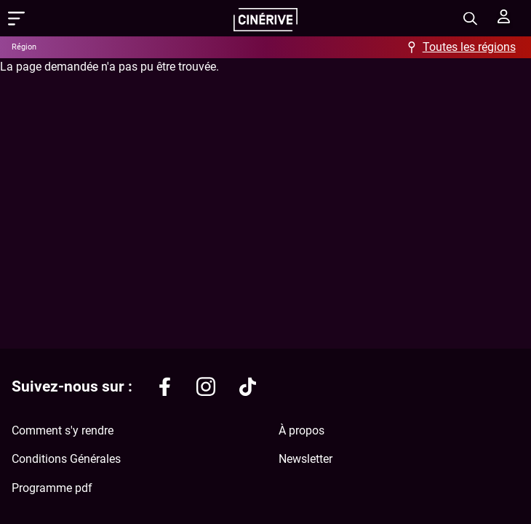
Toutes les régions (469, 47)
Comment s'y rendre (62, 430)
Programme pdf (52, 488)
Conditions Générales (66, 459)
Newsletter (305, 459)
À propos (301, 430)
